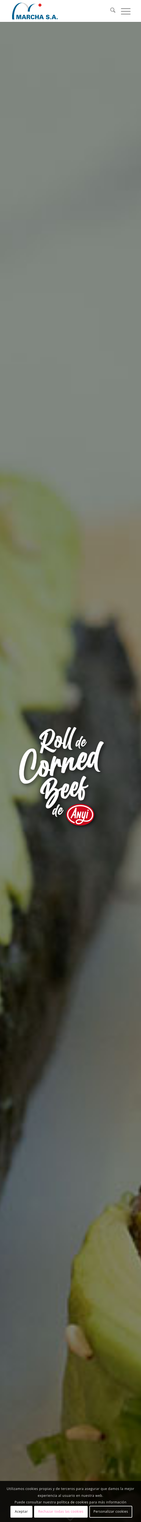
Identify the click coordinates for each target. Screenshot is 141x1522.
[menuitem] (110, 11)
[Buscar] (110, 11)
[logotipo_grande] (58, 11)
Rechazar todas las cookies (61, 1511)
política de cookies (72, 1502)
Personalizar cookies (110, 1511)
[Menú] (123, 11)
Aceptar (21, 1511)
